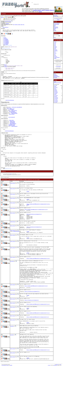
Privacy (55, 28)
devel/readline (14, 132)
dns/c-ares (11, 125)
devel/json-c (12, 126)
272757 (28, 275)
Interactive (55, 96)
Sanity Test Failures (56, 76)
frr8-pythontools (10, 104)
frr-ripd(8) (6, 46)
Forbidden (55, 89)
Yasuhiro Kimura (12, 238)
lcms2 (55, 44)
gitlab (55, 45)
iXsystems (7, 402)
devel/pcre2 (12, 127)
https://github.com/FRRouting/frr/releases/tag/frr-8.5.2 (36, 314)
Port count (55, 85)
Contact (55, 30)
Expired (55, 94)
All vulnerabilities (58, 66)
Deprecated (55, 87)
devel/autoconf (13, 117)
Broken (55, 86)
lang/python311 (12, 116)
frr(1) (5, 38)
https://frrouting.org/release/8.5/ (32, 330)
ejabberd (55, 47)
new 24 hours (56, 97)
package (6, 69)
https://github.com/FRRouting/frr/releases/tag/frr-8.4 (38, 348)
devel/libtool (11, 119)
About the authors (56, 24)
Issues (55, 25)
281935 (28, 213)
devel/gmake (12, 113)
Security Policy (56, 27)
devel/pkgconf (14, 115)
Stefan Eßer (12, 358)
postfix (22, 24)
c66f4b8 (7, 23)
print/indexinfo (12, 122)
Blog (54, 29)
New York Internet (4, 402)
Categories (55, 74)
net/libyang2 (12, 128)
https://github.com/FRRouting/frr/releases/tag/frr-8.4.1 (38, 344)
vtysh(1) (5, 39)
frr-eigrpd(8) (6, 42)
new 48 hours (56, 98)
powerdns (19, 24)
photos (40, 11)
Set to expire (56, 95)
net (3, 17)
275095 (28, 250)
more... (55, 37)
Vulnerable (55, 93)
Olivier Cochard (12, 194)
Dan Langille (55, 402)
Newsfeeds (55, 77)
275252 (28, 204)
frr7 (11, 185)
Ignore (55, 88)
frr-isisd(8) (6, 43)
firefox (55, 48)
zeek (54, 51)
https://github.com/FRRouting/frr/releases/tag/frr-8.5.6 (36, 224)
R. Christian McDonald (16, 249)
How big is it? (56, 26)
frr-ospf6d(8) (6, 44)
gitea (23, 24)
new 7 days (55, 99)
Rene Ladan (12, 284)
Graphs (55, 81)
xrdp (54, 54)
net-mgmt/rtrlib (12, 130)
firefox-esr (55, 49)
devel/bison (9, 112)
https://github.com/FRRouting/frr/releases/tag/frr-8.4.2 (38, 334)
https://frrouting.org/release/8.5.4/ (34, 244)
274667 (28, 257)
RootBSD (58, 19)
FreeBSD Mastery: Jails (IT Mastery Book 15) (43, 10)
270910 (28, 324)
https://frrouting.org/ (5, 27)
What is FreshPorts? (57, 23)
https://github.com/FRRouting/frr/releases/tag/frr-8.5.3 (38, 281)
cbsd (13, 24)
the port (5, 67)
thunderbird (55, 50)
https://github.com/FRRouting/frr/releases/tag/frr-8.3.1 (38, 386)
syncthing (15, 24)
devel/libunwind (13, 129)
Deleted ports (56, 75)
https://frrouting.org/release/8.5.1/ (32, 320)
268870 (28, 338)
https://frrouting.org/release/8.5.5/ (34, 230)
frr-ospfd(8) (6, 45)
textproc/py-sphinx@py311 (17, 111)
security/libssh (12, 131)
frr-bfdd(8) (6, 40)
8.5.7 (2, 17)
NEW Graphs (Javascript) (57, 82)
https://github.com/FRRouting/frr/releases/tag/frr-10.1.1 (38, 218)
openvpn (55, 46)
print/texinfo (11, 114)
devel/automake (14, 118)
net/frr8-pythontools (9, 137)
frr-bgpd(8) (6, 41)
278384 (28, 219)
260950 (28, 395)
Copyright (49, 402)
